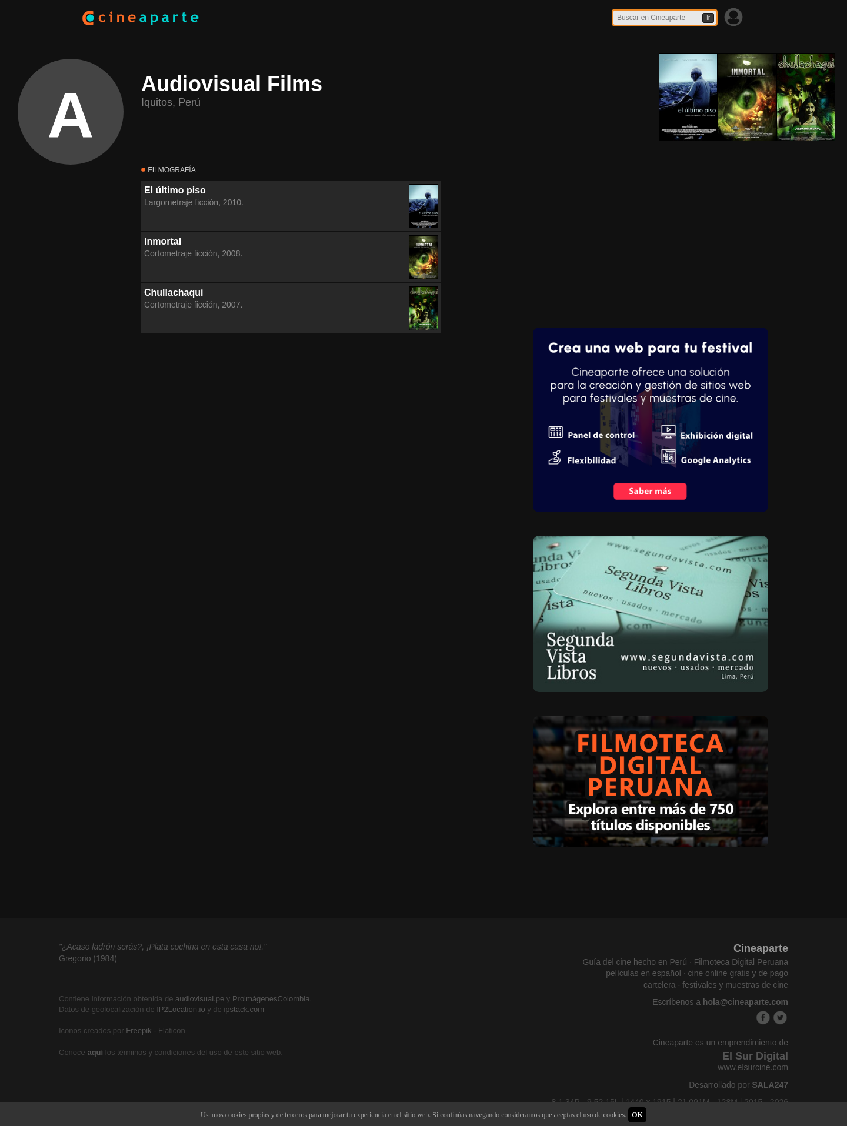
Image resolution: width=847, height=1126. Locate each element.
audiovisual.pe (199, 998)
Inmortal (162, 241)
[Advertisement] (553, 238)
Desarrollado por (738, 1085)
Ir (708, 18)
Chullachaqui (173, 293)
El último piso (175, 190)
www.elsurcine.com (753, 1067)
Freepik (138, 1030)
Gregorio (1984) (88, 958)
